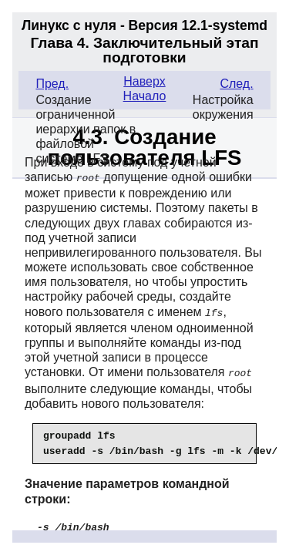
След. (236, 83)
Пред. (52, 83)
